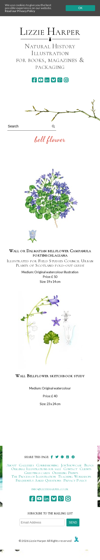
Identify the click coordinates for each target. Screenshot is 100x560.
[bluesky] (53, 80)
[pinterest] (59, 80)
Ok (80, 8)
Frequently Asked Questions (38, 480)
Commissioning (47, 465)
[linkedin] (47, 80)
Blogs (89, 465)
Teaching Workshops (74, 476)
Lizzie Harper (50, 31)
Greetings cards (37, 473)
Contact (70, 469)
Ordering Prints (65, 473)
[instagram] (66, 80)
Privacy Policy (75, 480)
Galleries (26, 465)
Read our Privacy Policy (20, 11)
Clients (85, 469)
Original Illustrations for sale (36, 469)
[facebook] (34, 80)
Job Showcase (71, 465)
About (12, 465)
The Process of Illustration (34, 476)
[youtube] (40, 80)
